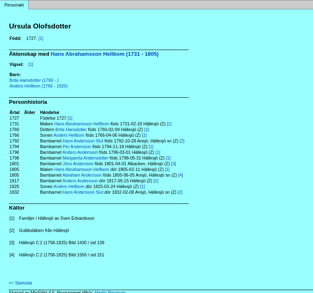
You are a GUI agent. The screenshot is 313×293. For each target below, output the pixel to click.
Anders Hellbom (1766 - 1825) (38, 85)
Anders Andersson (80, 152)
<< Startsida (20, 282)
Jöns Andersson (78, 163)
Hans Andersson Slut (83, 140)
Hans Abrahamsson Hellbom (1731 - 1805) (105, 54)
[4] (180, 175)
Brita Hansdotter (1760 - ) (33, 80)
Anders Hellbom (68, 135)
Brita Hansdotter (71, 129)
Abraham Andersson (82, 175)
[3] (173, 163)
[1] (40, 38)
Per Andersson (77, 146)
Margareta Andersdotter (85, 157)
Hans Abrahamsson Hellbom (81, 123)
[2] (182, 140)
